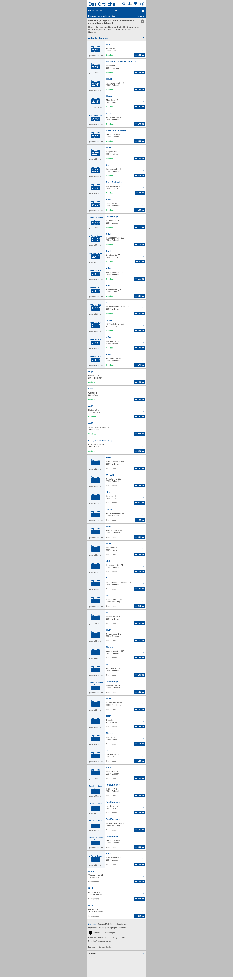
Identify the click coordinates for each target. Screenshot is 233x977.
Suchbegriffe (103, 924)
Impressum (92, 928)
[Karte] (142, 11)
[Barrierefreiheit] (142, 3)
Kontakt (112, 924)
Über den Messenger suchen (99, 941)
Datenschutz (124, 928)
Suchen (92, 953)
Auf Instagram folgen (117, 937)
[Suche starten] (124, 3)
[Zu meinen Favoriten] (136, 3)
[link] (142, 21)
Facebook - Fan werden (97, 937)
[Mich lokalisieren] (116, 38)
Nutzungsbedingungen (108, 928)
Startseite (92, 924)
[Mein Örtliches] (130, 3)
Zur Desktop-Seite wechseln (99, 947)
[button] (101, 933)
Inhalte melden (123, 924)
